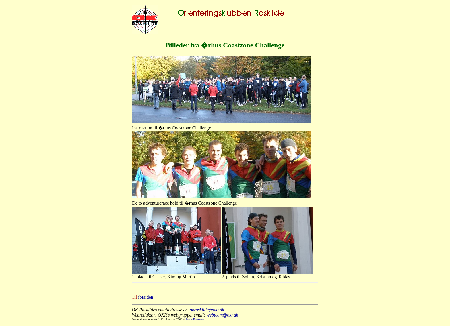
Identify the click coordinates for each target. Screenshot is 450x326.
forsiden (145, 297)
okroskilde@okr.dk (207, 309)
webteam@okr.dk (222, 314)
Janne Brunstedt (195, 319)
